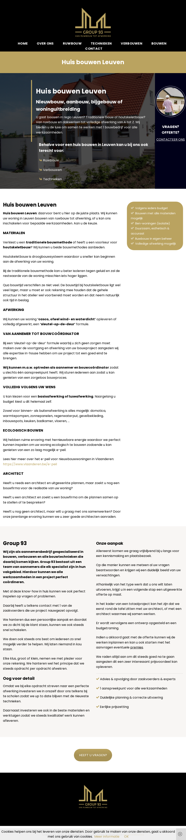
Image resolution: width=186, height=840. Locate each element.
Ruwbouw (51, 160)
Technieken (52, 179)
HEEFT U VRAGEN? (93, 755)
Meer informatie (106, 836)
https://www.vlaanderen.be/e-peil (30, 464)
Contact (93, 48)
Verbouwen (52, 169)
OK (126, 836)
